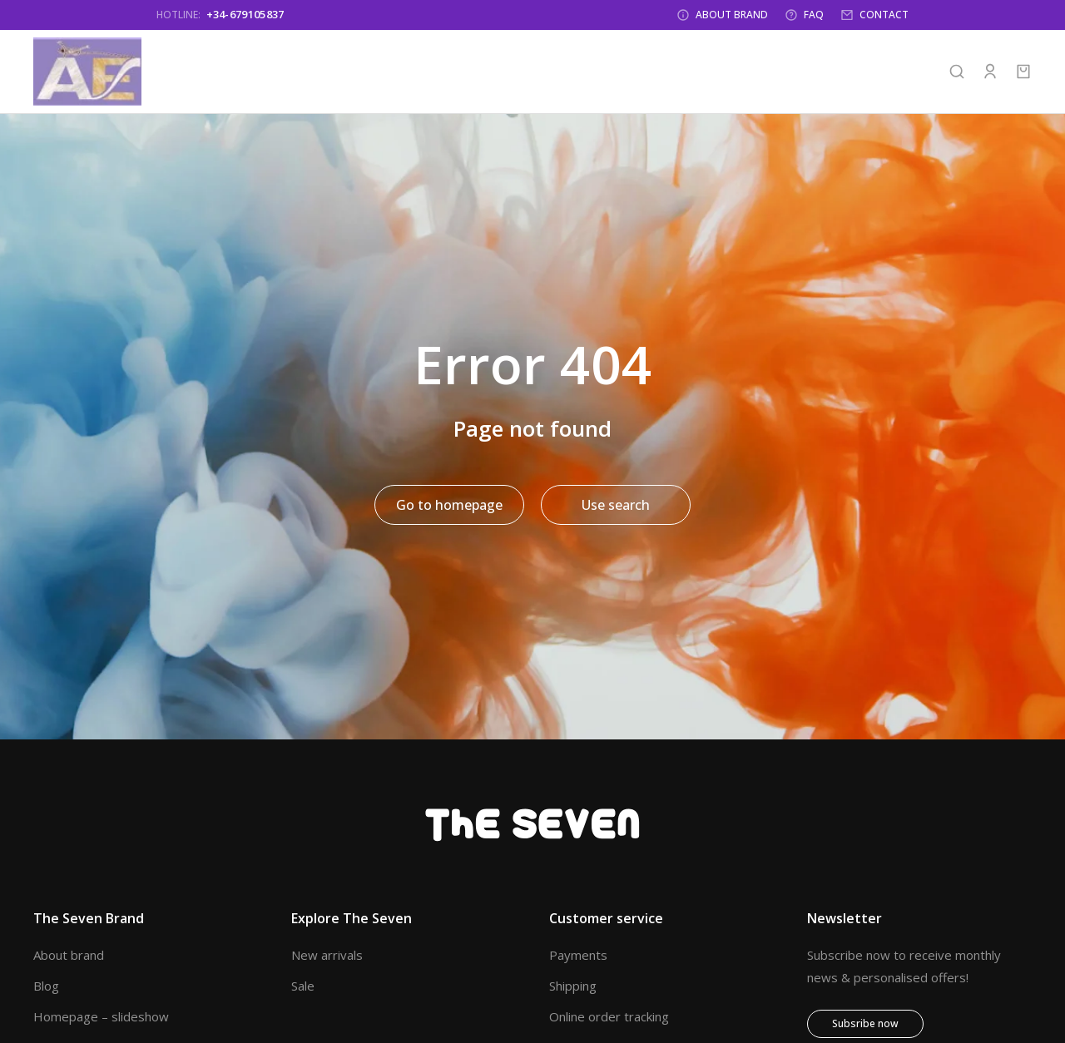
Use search (616, 508)
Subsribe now (865, 1027)
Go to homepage (449, 508)
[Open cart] (1023, 75)
